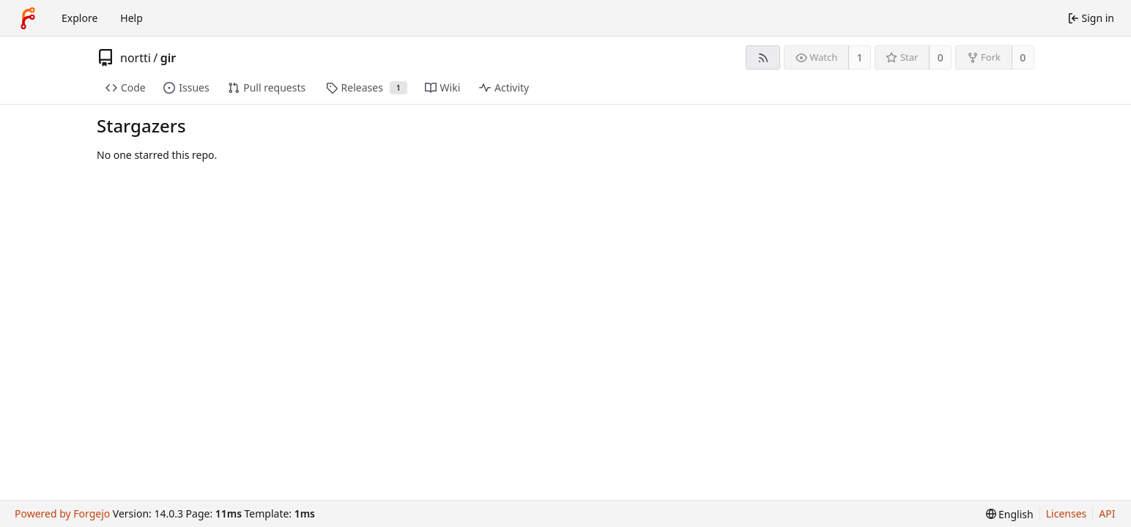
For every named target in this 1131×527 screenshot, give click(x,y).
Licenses (1066, 513)
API (1107, 513)
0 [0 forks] (1023, 57)
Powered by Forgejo (62, 513)
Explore (79, 18)
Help (131, 18)
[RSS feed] (763, 57)
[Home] (27, 18)
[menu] (1010, 514)
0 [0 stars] (940, 57)
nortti (135, 58)
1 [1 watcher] (860, 57)
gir (168, 58)
